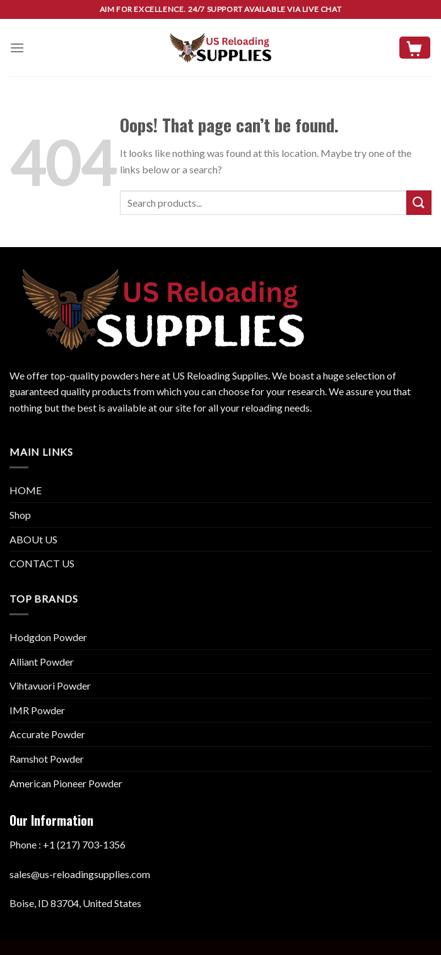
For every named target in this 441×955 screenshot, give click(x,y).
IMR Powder (37, 710)
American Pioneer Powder (65, 783)
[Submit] (419, 202)
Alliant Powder (41, 662)
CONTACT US (41, 563)
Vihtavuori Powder (50, 686)
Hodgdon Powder (48, 637)
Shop (20, 515)
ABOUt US (33, 539)
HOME (25, 490)
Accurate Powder (47, 734)
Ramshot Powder (46, 759)
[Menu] (17, 47)
